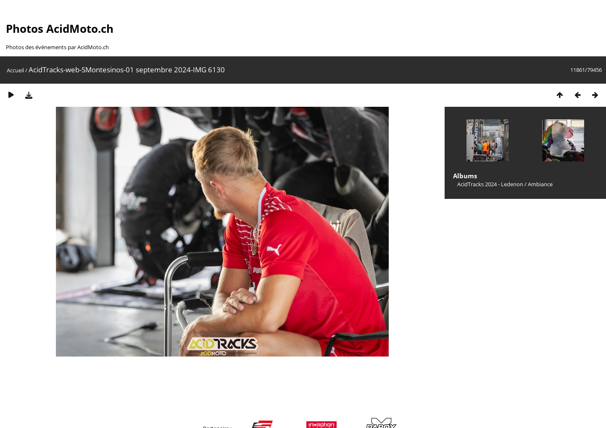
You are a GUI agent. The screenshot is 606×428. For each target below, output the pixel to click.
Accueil (15, 70)
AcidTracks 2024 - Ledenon (490, 184)
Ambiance (540, 184)
